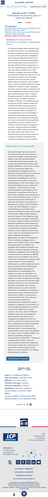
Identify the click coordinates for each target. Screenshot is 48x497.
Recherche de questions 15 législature (17, 7)
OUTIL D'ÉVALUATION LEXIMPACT (23, 478)
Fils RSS (25, 485)
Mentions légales (12, 484)
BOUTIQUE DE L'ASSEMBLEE (23, 468)
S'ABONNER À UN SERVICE (24, 475)
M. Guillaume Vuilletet (20, 375)
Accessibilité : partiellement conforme (29, 484)
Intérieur (25, 383)
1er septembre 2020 (28, 399)
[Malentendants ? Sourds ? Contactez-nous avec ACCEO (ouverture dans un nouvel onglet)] (9, 462)
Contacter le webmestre (15, 485)
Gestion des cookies (34, 485)
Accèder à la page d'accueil (3, 2)
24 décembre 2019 (28, 396)
